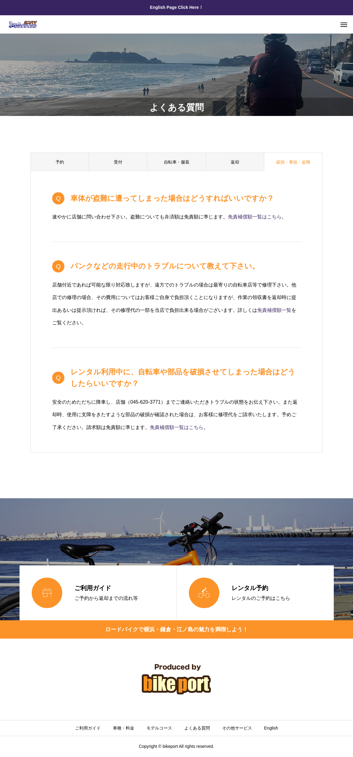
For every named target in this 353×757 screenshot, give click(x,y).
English (271, 728)
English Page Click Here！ (176, 7)
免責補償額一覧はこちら (255, 216)
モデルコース (159, 728)
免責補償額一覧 (274, 310)
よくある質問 (197, 728)
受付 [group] (118, 162)
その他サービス (237, 728)
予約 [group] (60, 162)
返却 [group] (235, 162)
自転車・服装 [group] (176, 162)
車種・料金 (123, 728)
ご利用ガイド (88, 728)
